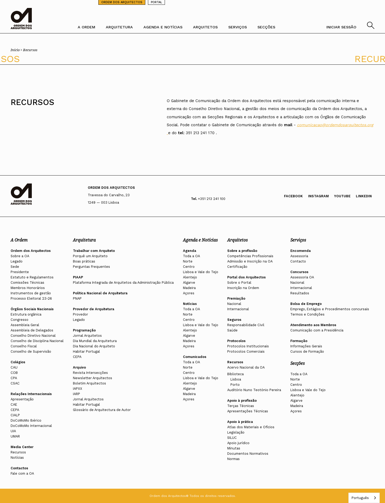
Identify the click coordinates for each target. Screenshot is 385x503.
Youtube (342, 196)
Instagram (318, 196)
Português (360, 498)
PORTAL (156, 2)
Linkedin (364, 196)
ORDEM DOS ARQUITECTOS (121, 2)
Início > (17, 49)
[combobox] (364, 498)
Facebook (293, 196)
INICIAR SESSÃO (341, 27)
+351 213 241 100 (211, 199)
